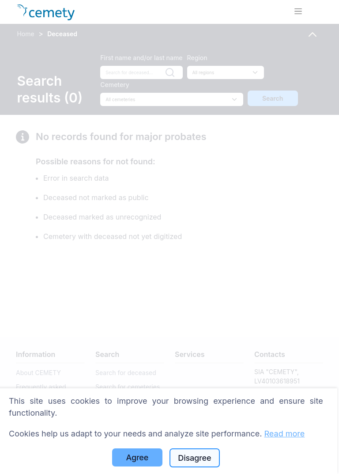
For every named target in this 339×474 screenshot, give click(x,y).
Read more (284, 433)
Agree (137, 457)
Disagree (194, 458)
